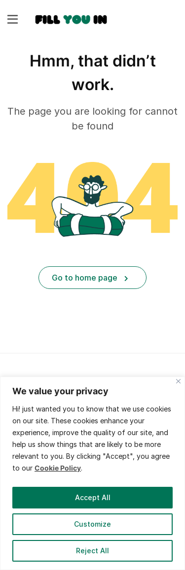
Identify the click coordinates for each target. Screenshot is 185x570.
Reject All (92, 550)
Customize (92, 524)
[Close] (178, 381)
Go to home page (90, 278)
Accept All (93, 497)
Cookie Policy (58, 468)
